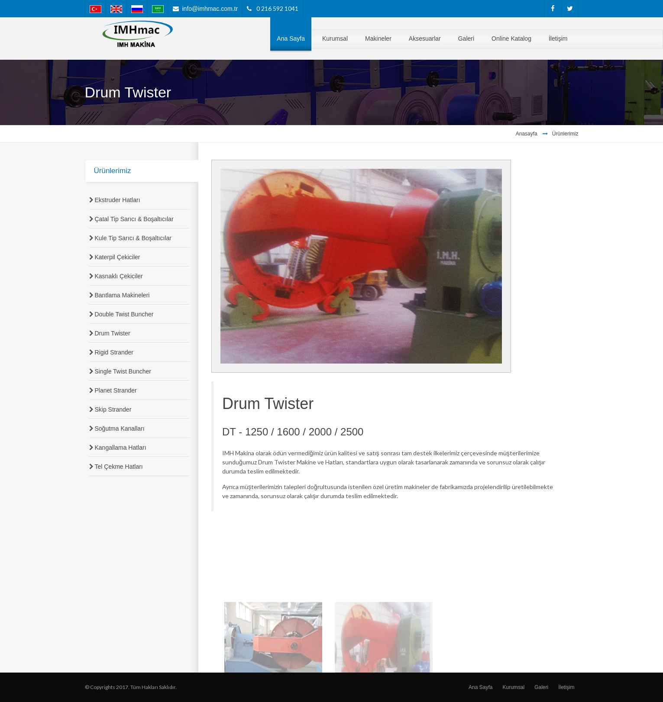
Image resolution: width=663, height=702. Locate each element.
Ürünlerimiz (565, 134)
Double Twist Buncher (124, 314)
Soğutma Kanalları (120, 428)
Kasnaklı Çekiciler (119, 276)
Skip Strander (113, 409)
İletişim (566, 687)
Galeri (541, 687)
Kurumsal (513, 687)
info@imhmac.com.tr (210, 8)
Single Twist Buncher (123, 371)
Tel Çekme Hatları (119, 466)
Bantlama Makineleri (122, 295)
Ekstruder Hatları (117, 199)
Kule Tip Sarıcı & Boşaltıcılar (133, 238)
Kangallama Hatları (120, 447)
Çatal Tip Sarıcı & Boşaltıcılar (134, 219)
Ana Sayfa (480, 687)
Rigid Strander (114, 352)
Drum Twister (112, 333)
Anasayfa (526, 134)
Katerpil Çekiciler (117, 257)
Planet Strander (116, 390)
